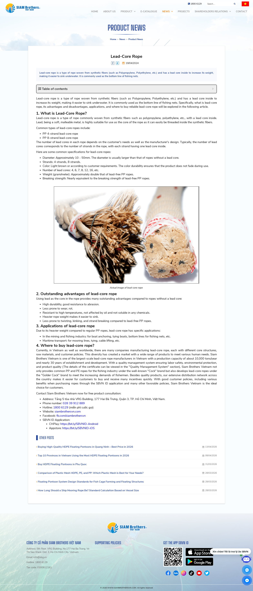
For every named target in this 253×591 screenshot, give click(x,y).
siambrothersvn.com (68, 411)
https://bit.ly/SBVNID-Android (79, 424)
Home (113, 39)
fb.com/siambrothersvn (71, 416)
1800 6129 (60, 407)
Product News (135, 39)
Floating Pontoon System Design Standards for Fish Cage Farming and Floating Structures (91, 481)
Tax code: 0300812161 (39, 567)
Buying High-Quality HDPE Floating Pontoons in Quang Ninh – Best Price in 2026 (85, 447)
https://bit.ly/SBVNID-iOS (78, 428)
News (122, 39)
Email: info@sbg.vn (36, 557)
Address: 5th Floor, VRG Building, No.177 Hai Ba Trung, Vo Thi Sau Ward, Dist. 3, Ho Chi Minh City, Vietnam (57, 550)
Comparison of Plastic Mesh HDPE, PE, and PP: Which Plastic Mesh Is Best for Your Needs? (90, 473)
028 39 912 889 (74, 403)
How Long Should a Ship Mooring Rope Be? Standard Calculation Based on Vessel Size (88, 490)
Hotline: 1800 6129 (36, 562)
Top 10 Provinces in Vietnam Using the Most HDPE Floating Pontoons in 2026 (83, 455)
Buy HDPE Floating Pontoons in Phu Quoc (62, 464)
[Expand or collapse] (213, 89)
